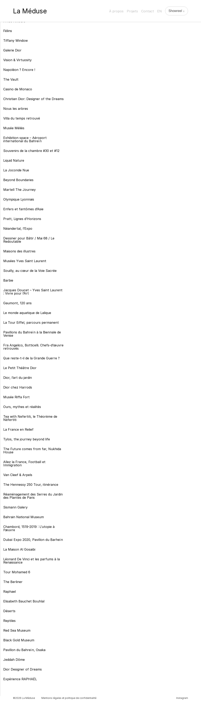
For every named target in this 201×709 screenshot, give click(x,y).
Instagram (182, 697)
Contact (147, 11)
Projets (132, 11)
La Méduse (30, 11)
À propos (116, 11)
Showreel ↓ (177, 11)
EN (159, 11)
